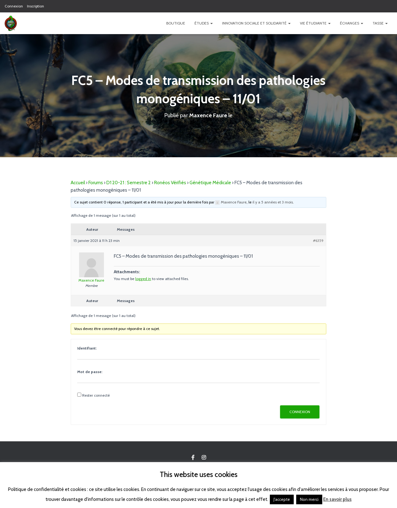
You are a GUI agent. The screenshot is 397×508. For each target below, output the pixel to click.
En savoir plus (337, 499)
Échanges (351, 23)
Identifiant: (87, 348)
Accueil (78, 182)
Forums (95, 182)
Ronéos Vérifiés (170, 182)
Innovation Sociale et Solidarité (256, 23)
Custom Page (193, 458)
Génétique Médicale (210, 182)
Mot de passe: (89, 371)
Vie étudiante (315, 23)
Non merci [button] (309, 499)
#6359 (318, 240)
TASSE (380, 23)
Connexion (14, 6)
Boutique (175, 23)
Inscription (35, 6)
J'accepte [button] (282, 499)
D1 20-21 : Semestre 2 (128, 182)
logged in (143, 278)
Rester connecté (96, 395)
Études (203, 23)
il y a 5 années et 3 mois (272, 202)
